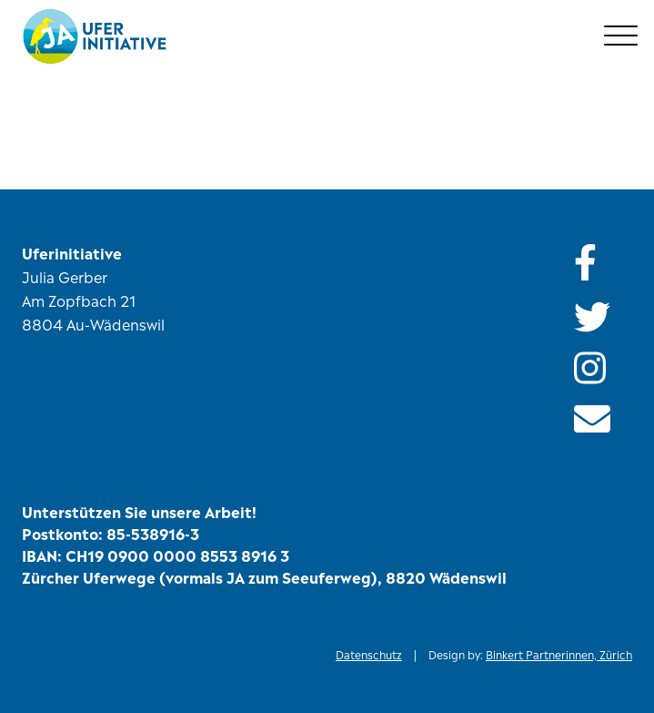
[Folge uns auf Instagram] (603, 368)
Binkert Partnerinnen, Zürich (559, 654)
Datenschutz (369, 654)
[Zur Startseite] (330, 36)
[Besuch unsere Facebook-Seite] (603, 260)
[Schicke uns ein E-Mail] (592, 419)
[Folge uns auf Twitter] (603, 317)
